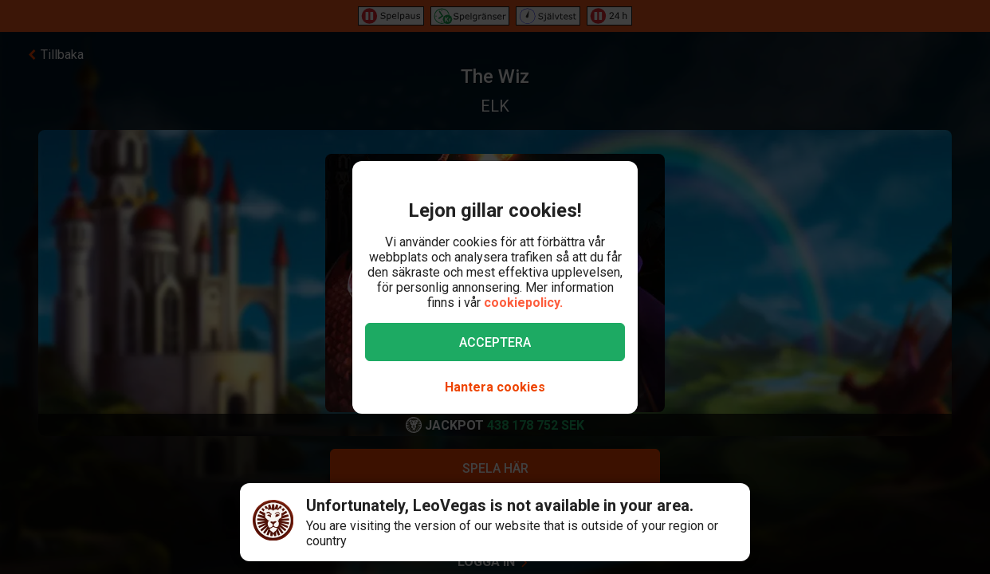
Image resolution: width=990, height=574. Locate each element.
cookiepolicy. (523, 302)
